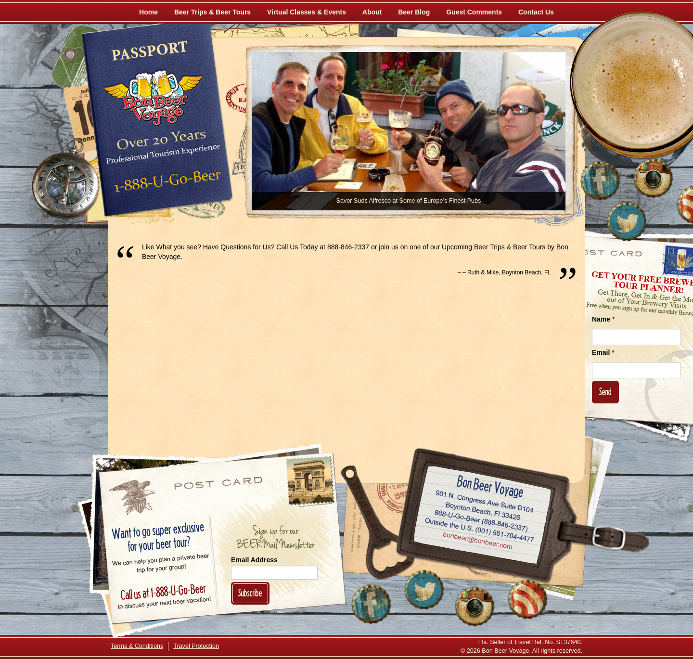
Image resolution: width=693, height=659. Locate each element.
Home (148, 12)
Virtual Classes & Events (306, 12)
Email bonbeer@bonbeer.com (477, 541)
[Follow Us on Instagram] (653, 178)
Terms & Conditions (137, 646)
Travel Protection (196, 646)
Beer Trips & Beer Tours (212, 12)
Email (603, 352)
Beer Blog (414, 12)
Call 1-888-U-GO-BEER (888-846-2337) (481, 519)
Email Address (254, 560)
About (372, 12)
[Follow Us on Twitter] (626, 221)
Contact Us (536, 12)
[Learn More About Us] (527, 599)
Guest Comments (474, 12)
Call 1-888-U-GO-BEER (165, 184)
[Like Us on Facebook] (600, 180)
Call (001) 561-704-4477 (479, 530)
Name (603, 319)
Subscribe (250, 592)
